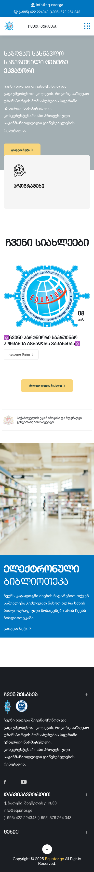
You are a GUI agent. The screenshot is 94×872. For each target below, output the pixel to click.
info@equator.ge (49, 5)
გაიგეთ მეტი (22, 150)
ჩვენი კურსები (42, 26)
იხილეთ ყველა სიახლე (46, 385)
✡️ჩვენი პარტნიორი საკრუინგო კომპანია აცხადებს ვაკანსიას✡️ (42, 340)
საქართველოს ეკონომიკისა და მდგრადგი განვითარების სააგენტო (46, 419)
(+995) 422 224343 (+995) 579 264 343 (49, 12)
